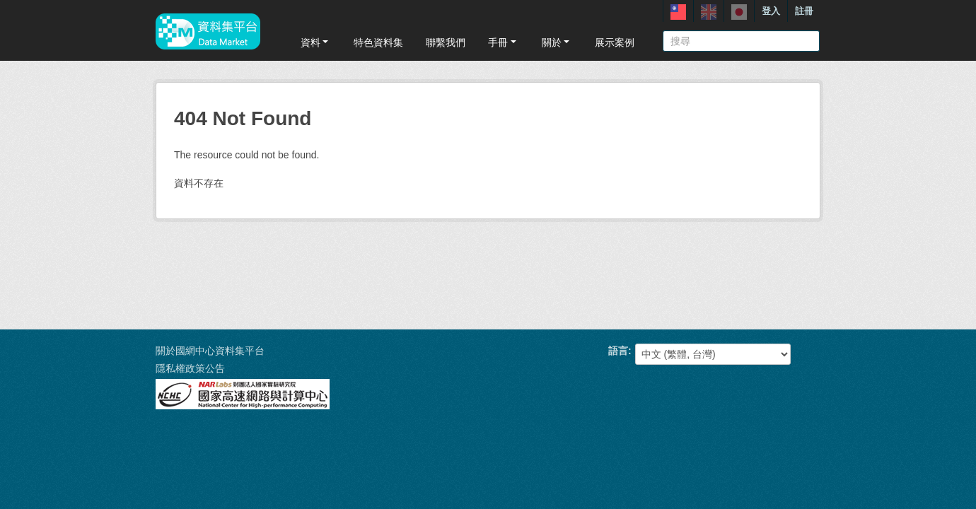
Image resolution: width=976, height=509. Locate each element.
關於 (557, 42)
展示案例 (614, 42)
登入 (771, 11)
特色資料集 (378, 42)
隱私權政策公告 (190, 368)
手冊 (503, 42)
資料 (316, 42)
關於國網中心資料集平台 (210, 350)
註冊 (804, 11)
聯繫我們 (445, 42)
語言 (618, 350)
